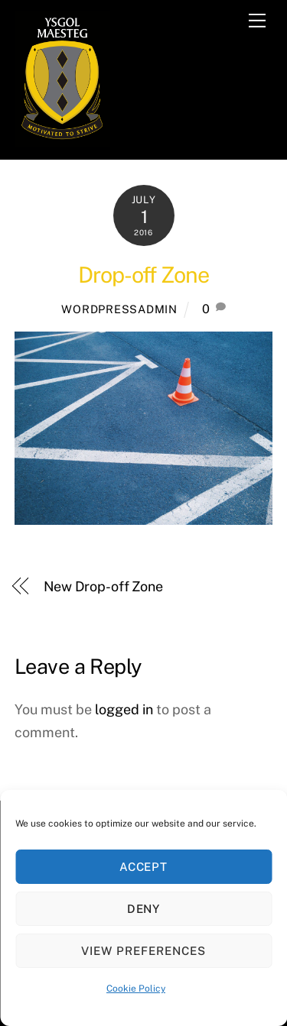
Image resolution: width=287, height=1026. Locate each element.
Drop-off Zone (143, 274)
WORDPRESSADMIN (119, 309)
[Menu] (257, 20)
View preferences (143, 950)
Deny (144, 908)
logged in (124, 709)
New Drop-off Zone (103, 586)
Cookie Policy (135, 988)
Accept (143, 866)
